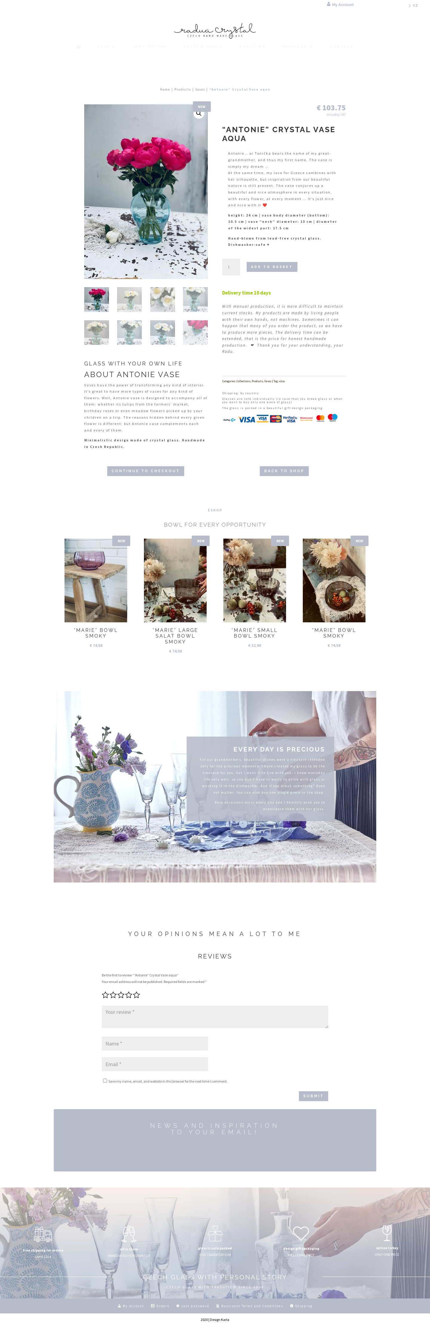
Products (182, 89)
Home (165, 89)
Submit (313, 1096)
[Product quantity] (231, 267)
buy (260, 832)
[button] (199, 113)
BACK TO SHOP (284, 471)
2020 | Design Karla (215, 1319)
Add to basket (272, 266)
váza (282, 381)
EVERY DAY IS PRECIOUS (279, 749)
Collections (243, 381)
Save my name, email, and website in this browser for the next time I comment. (168, 1081)
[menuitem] (412, 7)
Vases (200, 89)
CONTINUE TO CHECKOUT (146, 471)
